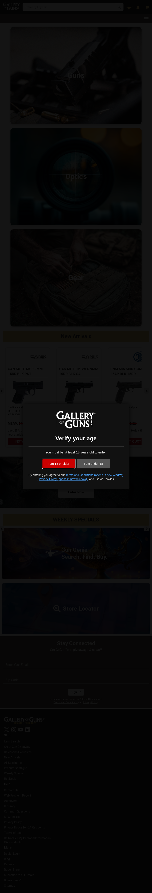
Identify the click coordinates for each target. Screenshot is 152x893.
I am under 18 (93, 463)
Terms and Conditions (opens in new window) (94, 475)
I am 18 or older (58, 463)
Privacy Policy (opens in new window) (63, 479)
